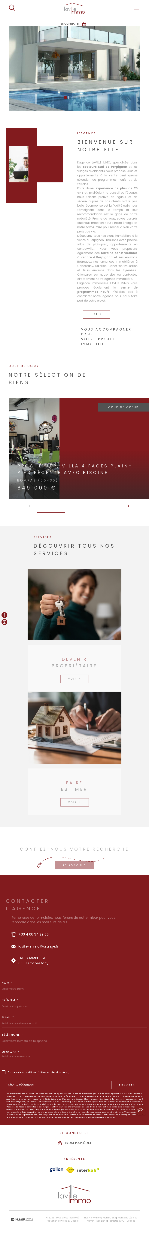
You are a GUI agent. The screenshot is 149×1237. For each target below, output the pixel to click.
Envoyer (127, 1084)
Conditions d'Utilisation (84, 1117)
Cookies (130, 1221)
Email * (8, 1017)
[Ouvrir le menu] (137, 7)
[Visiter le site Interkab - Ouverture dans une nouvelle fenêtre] (88, 1170)
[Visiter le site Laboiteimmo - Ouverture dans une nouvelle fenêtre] (22, 1219)
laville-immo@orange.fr (38, 946)
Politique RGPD (116, 1220)
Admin (90, 1220)
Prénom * (10, 1000)
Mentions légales (127, 1217)
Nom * (7, 982)
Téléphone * (12, 1034)
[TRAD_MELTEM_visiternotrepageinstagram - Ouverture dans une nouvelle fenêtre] (4, 622)
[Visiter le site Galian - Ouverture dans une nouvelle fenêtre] (56, 1169)
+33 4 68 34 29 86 (33, 934)
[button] (65, 97)
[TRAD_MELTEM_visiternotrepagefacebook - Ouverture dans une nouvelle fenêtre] (4, 615)
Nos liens (101, 1220)
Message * (11, 1052)
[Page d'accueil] (74, 8)
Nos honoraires (92, 1217)
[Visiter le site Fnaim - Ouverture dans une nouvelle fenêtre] (70, 1170)
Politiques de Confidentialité (55, 1117)
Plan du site (109, 1217)
